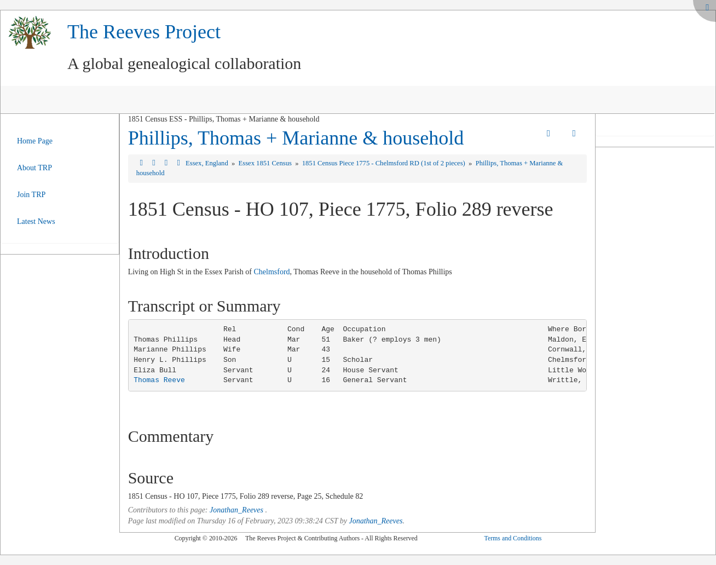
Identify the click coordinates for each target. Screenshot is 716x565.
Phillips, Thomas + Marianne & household (296, 138)
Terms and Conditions (512, 538)
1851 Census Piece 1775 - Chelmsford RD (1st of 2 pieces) (384, 163)
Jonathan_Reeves (236, 510)
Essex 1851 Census (266, 163)
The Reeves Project (144, 32)
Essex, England (208, 163)
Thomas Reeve (159, 380)
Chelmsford (271, 272)
